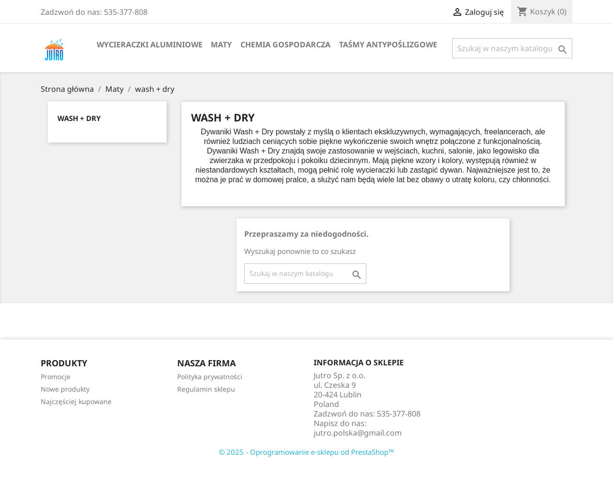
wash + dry (79, 118)
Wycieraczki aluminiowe (150, 44)
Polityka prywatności (209, 376)
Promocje (55, 376)
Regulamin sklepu (206, 389)
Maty (221, 44)
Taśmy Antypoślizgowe (388, 44)
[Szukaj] (512, 48)
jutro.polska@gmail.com (358, 432)
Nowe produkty (65, 389)
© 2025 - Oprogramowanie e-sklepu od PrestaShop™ (306, 452)
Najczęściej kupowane (76, 401)
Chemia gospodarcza (285, 44)
